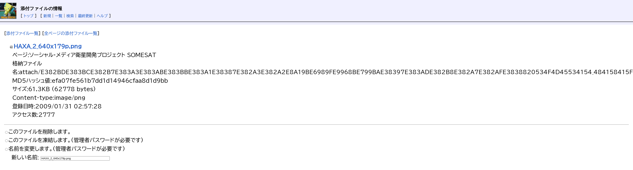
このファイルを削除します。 (39, 131)
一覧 (58, 16)
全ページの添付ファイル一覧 (70, 33)
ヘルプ (102, 16)
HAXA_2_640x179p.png (45, 46)
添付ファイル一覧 (22, 33)
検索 (70, 16)
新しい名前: (25, 157)
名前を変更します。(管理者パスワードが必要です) (66, 148)
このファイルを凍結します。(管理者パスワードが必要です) (75, 140)
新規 (47, 16)
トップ (28, 16)
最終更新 (85, 16)
